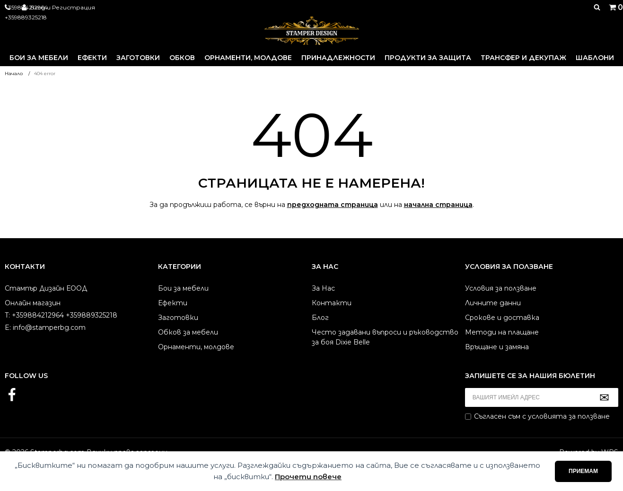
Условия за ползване (500, 288)
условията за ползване (569, 416)
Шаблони (595, 57)
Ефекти (92, 57)
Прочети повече (308, 476)
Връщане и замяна (497, 347)
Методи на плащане (502, 332)
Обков (182, 57)
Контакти (331, 303)
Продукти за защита (428, 57)
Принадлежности (338, 57)
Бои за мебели (38, 57)
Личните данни (493, 303)
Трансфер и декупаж (523, 57)
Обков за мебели (188, 332)
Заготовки (138, 57)
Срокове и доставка (502, 317)
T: (7, 315)
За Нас (323, 288)
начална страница (438, 204)
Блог (320, 317)
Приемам (583, 471)
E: (8, 327)
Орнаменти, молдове (248, 57)
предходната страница (332, 204)
